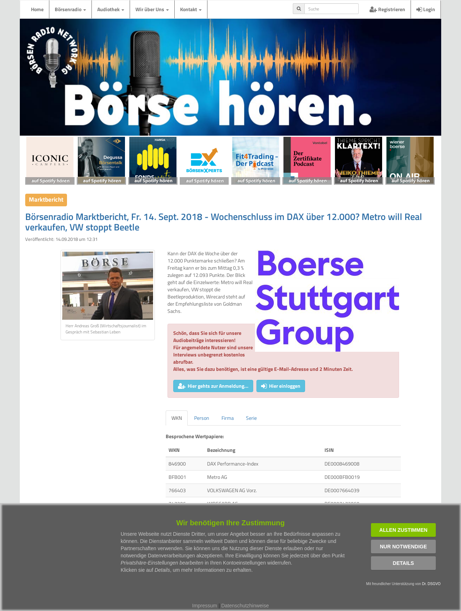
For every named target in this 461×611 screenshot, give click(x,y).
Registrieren (387, 9)
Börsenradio (70, 9)
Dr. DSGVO (431, 584)
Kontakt (191, 9)
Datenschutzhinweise (245, 605)
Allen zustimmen (403, 530)
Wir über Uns (152, 9)
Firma (227, 418)
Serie (251, 418)
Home (37, 9)
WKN (176, 418)
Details (403, 563)
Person (201, 418)
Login (425, 9)
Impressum (204, 605)
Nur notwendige (403, 546)
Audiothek (110, 9)
